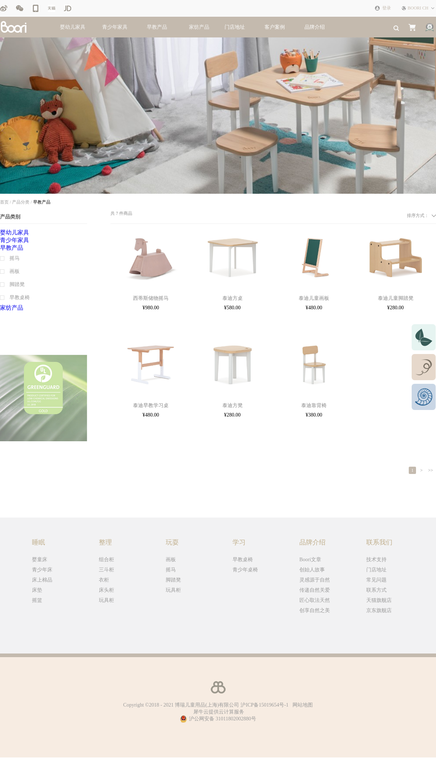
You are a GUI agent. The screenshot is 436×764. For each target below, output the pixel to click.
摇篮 (37, 600)
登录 (386, 8)
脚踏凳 (173, 580)
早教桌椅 (243, 559)
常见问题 (376, 580)
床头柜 (106, 590)
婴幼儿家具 (72, 27)
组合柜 (106, 559)
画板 (171, 559)
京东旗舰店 (379, 610)
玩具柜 (106, 600)
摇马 (171, 569)
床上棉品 (42, 580)
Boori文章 (310, 559)
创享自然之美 (314, 610)
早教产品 (157, 27)
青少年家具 (115, 27)
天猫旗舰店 (379, 600)
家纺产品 (199, 27)
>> (430, 470)
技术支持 (376, 559)
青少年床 (42, 569)
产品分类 (20, 202)
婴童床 (39, 559)
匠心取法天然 (314, 600)
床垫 (37, 590)
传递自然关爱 (314, 590)
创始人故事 (312, 569)
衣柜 (104, 580)
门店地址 (376, 569)
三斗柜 (106, 569)
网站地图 (301, 705)
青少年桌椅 (245, 569)
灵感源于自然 (314, 580)
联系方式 (376, 590)
